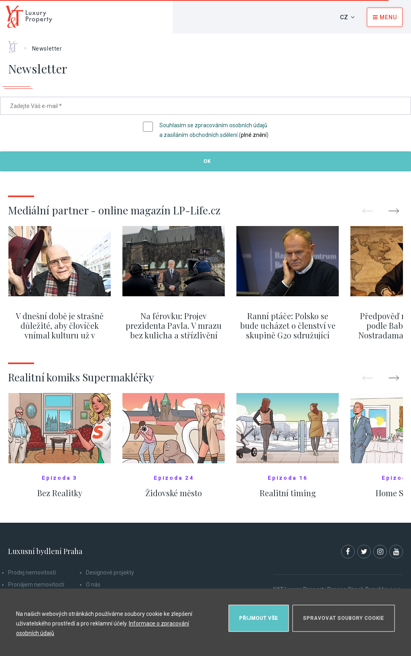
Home (16, 44)
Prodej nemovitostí (32, 572)
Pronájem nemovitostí (36, 584)
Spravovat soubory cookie (343, 618)
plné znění (254, 135)
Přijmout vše (258, 618)
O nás (93, 584)
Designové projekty (110, 572)
